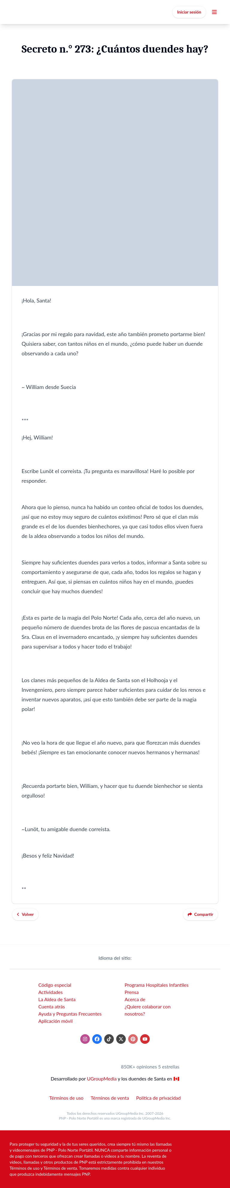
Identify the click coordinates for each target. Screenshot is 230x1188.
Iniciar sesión (189, 11)
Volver (25, 914)
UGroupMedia (101, 1078)
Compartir (200, 914)
